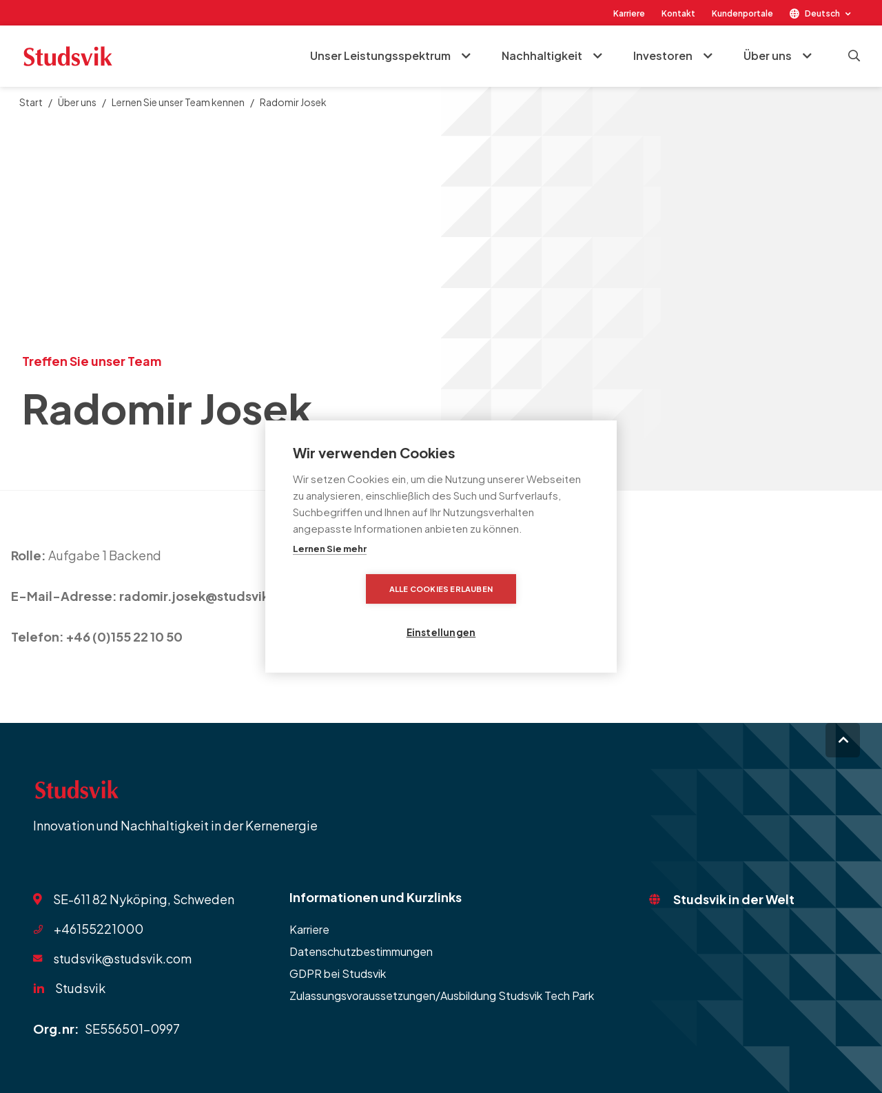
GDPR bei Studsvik (337, 973)
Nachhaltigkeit (541, 56)
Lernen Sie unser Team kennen (178, 102)
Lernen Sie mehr (330, 570)
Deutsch (822, 13)
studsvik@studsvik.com (122, 958)
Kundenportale (742, 13)
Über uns (767, 56)
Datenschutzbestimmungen (361, 951)
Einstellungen (520, 610)
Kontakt (678, 13)
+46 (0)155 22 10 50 (124, 636)
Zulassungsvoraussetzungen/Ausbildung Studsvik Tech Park (441, 995)
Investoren (662, 56)
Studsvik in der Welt (733, 899)
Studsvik (80, 988)
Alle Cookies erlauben (361, 610)
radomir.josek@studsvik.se (203, 596)
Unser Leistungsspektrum (379, 56)
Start (31, 102)
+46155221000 (98, 929)
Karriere (629, 13)
